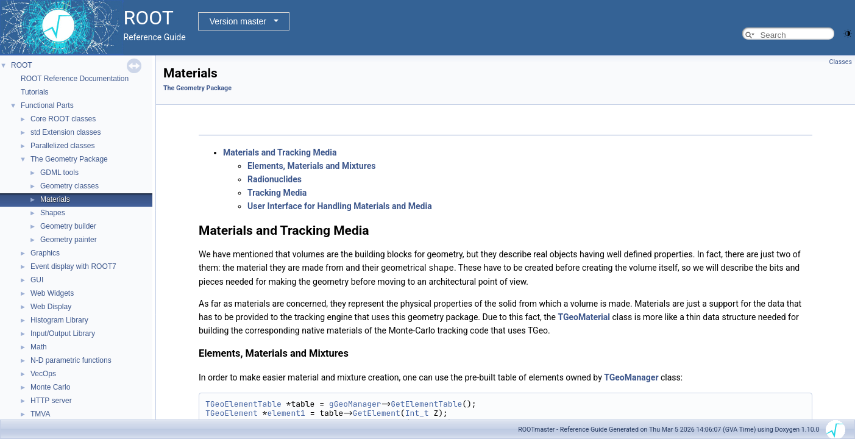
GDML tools (59, 172)
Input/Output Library (62, 333)
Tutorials (35, 92)
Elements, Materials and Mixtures (311, 166)
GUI (36, 280)
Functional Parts (47, 105)
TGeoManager (631, 377)
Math (38, 347)
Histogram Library (59, 320)
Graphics (45, 253)
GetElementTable (426, 403)
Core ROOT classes (63, 119)
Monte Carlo (50, 387)
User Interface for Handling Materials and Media (339, 206)
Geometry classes (69, 186)
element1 (286, 412)
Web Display (50, 306)
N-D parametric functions (71, 360)
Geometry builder (68, 226)
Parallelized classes (62, 145)
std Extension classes (65, 132)
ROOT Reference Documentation (75, 78)
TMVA (40, 414)
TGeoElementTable (243, 403)
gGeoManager (355, 403)
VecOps (43, 373)
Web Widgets (52, 293)
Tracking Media (277, 193)
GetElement (376, 412)
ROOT (21, 65)
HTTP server (51, 400)
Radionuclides (274, 179)
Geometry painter (68, 239)
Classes (840, 62)
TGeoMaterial (584, 316)
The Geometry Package (69, 159)
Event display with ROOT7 (73, 266)
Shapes (52, 213)
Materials (55, 199)
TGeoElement (231, 412)
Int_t (417, 412)
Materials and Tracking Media (279, 152)
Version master (238, 21)
